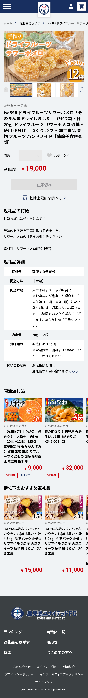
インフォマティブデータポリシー (61, 674)
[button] (82, 89)
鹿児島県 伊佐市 (15, 105)
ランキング (13, 631)
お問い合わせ (22, 667)
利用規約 (69, 667)
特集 (7, 652)
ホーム (8, 23)
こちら (73, 371)
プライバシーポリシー (19, 674)
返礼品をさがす (30, 23)
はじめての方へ (59, 652)
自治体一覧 (55, 631)
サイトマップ (44, 682)
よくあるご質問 (47, 667)
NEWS (51, 642)
